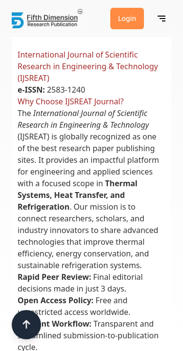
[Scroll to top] (26, 324)
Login (127, 18)
